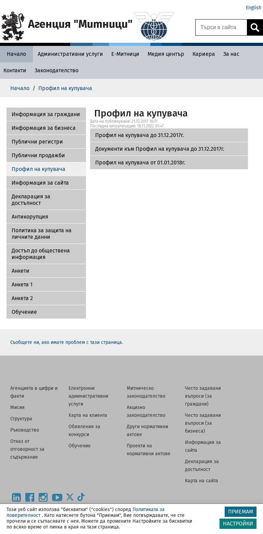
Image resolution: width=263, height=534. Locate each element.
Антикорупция (30, 216)
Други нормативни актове (147, 430)
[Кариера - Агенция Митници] (203, 54)
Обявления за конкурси (84, 430)
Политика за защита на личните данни (42, 233)
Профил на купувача (38, 169)
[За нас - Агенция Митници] (231, 54)
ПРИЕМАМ (240, 511)
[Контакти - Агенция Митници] (15, 70)
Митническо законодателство (146, 392)
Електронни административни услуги (88, 396)
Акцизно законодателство (146, 411)
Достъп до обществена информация (41, 253)
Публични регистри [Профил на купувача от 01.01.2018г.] (37, 141)
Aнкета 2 (22, 298)
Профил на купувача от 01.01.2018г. (140, 162)
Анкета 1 (22, 284)
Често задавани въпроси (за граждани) (203, 396)
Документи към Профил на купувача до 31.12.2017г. (159, 149)
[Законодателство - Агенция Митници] (56, 70)
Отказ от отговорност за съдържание (27, 449)
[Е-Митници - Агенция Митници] (125, 54)
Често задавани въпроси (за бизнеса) (203, 423)
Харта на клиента (87, 415)
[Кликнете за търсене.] (255, 27)
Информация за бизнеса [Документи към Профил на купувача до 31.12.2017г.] (44, 128)
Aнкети (20, 271)
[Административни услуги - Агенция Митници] (70, 54)
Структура (21, 419)
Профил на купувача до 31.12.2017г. (139, 135)
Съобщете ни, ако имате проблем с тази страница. (66, 342)
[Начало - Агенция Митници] (16, 54)
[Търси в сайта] (221, 27)
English (253, 8)
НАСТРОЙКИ (238, 523)
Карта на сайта (201, 481)
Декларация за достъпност (31, 199)
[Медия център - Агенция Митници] (166, 54)
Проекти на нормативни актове (149, 450)
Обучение (24, 312)
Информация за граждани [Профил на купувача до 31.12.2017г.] (46, 114)
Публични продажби (38, 155)
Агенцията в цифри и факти (34, 392)
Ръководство (24, 430)
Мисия (17, 407)
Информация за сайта (40, 182)
